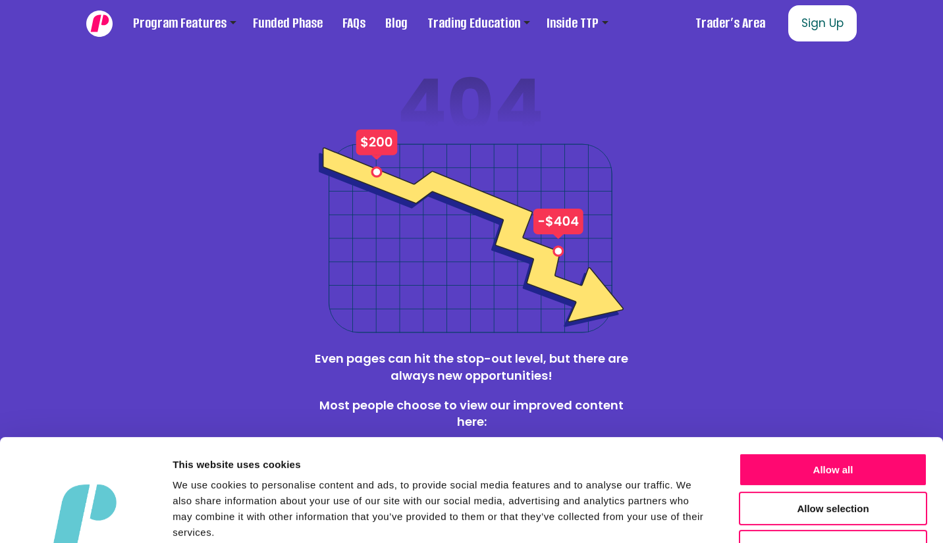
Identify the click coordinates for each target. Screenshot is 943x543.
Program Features (180, 23)
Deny (833, 459)
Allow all (833, 382)
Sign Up (822, 23)
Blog (396, 23)
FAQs (353, 23)
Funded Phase (288, 23)
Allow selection (833, 421)
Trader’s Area (730, 23)
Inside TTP (573, 23)
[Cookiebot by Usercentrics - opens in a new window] (85, 517)
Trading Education (473, 23)
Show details (691, 517)
